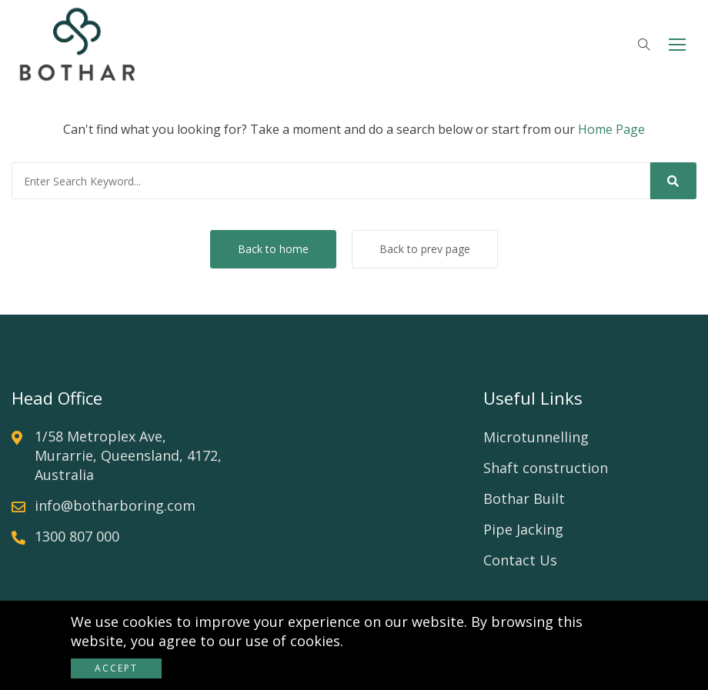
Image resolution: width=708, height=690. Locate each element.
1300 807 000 (77, 536)
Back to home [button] (273, 249)
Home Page (611, 129)
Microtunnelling (536, 437)
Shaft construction (545, 467)
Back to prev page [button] (424, 249)
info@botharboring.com (115, 505)
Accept (116, 668)
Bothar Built (524, 498)
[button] (677, 44)
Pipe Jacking (523, 529)
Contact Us (520, 560)
